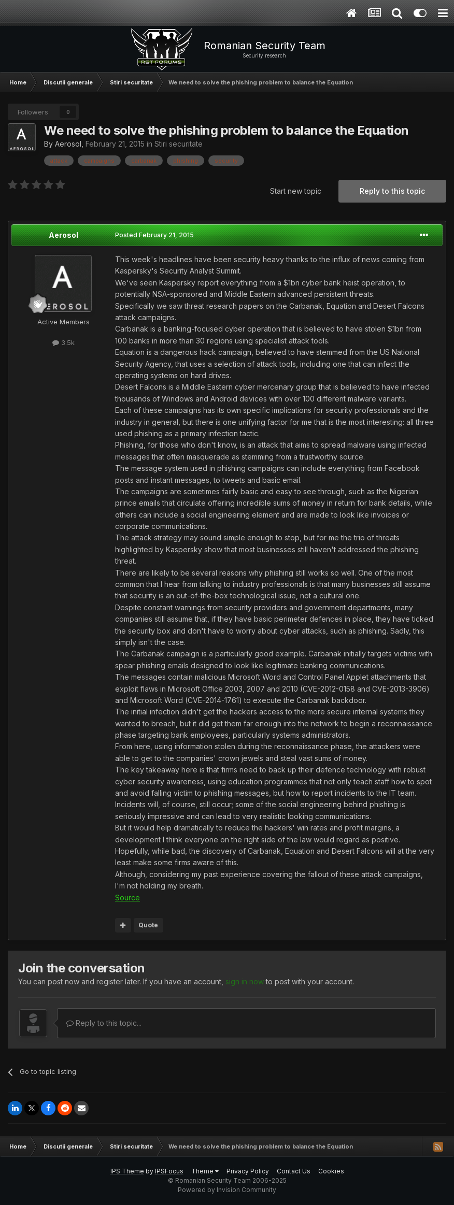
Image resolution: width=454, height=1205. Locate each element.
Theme (205, 1171)
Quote (148, 925)
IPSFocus (169, 1171)
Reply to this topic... (103, 1022)
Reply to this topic (392, 191)
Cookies (331, 1171)
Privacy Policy (247, 1171)
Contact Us (293, 1171)
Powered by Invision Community (227, 1190)
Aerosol (68, 143)
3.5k (63, 342)
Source (127, 897)
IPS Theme (127, 1171)
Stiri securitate (178, 143)
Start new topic (295, 191)
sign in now (244, 981)
